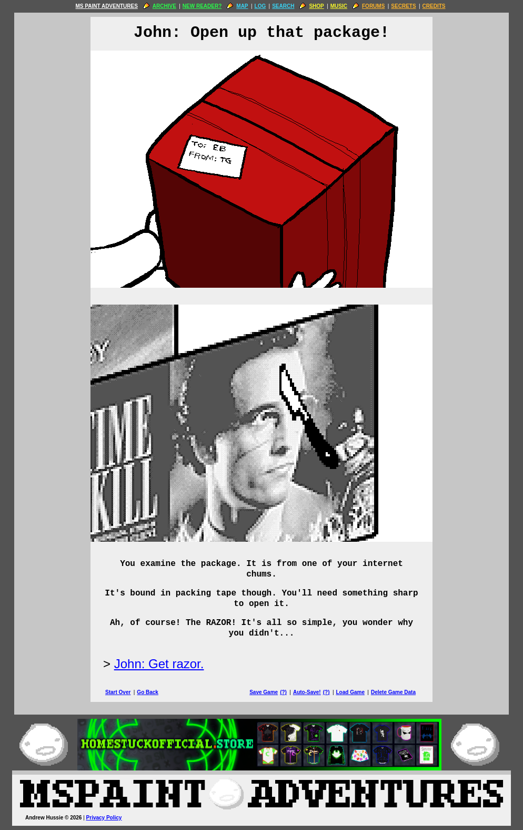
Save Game (263, 692)
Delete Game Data (393, 692)
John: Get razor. (159, 664)
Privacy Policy (104, 818)
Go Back (147, 692)
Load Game (350, 692)
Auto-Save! (307, 692)
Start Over (117, 692)
